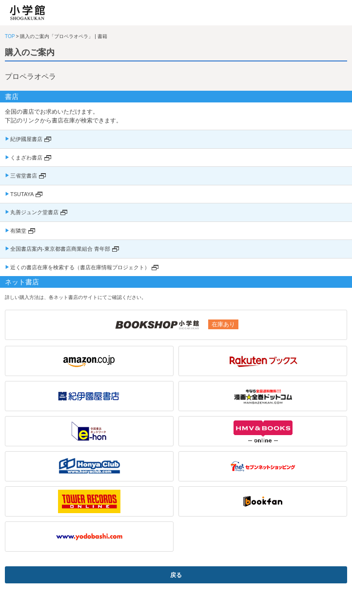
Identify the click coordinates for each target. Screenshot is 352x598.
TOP (10, 36)
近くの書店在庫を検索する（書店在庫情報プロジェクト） (80, 267)
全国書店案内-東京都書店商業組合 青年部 (60, 249)
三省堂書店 (23, 176)
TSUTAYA (22, 194)
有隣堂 (18, 231)
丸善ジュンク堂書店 (34, 212)
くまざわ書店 (26, 157)
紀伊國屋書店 (26, 139)
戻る (176, 575)
